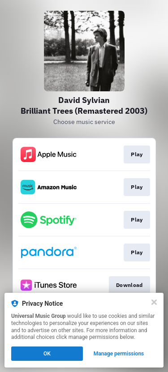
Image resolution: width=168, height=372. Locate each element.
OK (47, 354)
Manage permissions (119, 354)
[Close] (154, 302)
